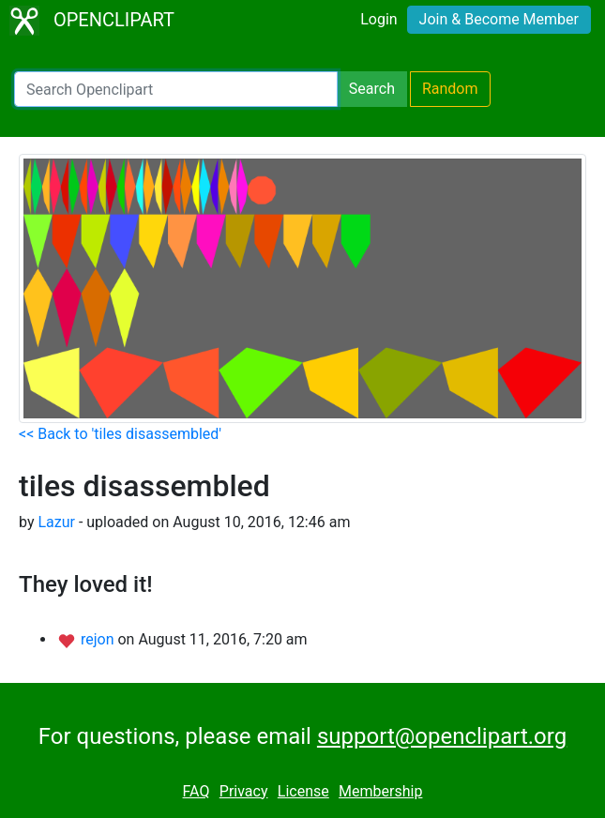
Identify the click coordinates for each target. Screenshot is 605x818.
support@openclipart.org (442, 736)
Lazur (56, 522)
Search (372, 89)
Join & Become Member (499, 19)
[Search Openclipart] (176, 89)
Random (450, 89)
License (303, 791)
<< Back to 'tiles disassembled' (120, 434)
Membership (380, 791)
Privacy (243, 791)
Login (378, 19)
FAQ (196, 791)
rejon (99, 639)
